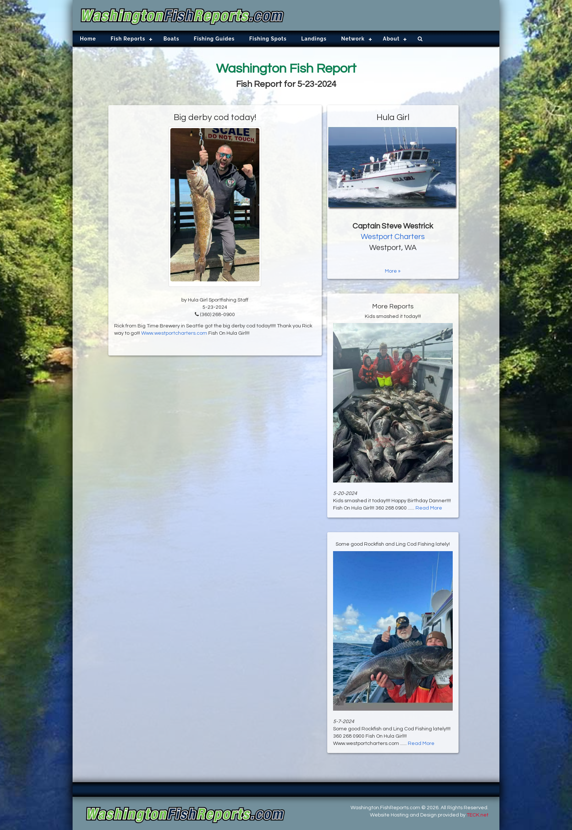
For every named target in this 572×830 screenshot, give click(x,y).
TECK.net (477, 815)
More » (393, 271)
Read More (429, 508)
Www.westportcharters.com (174, 333)
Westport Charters (393, 237)
